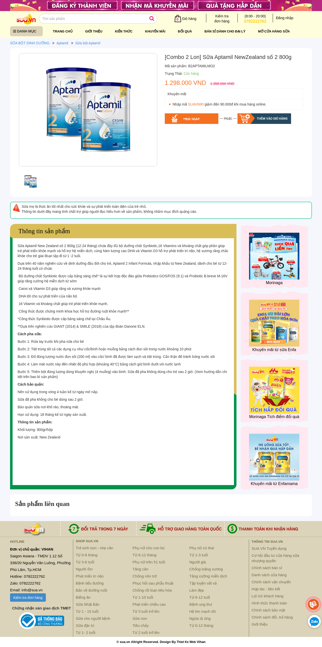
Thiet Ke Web (186, 642)
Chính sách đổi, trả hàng (272, 617)
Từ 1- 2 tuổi (85, 632)
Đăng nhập (284, 18)
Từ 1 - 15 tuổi (87, 611)
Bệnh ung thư (200, 604)
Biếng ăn (83, 597)
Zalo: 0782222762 (25, 583)
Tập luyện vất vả (203, 583)
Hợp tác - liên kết (266, 589)
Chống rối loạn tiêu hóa (152, 590)
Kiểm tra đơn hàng (28, 598)
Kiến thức (124, 31)
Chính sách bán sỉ (267, 568)
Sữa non (140, 618)
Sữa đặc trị (85, 625)
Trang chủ (63, 31)
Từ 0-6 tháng (87, 555)
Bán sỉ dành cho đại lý (225, 31)
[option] (88, 111)
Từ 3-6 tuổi (85, 562)
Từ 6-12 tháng (144, 555)
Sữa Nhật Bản (87, 604)
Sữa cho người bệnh (93, 618)
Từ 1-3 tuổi (198, 555)
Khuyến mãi (155, 31)
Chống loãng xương (206, 569)
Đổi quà (185, 31)
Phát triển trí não (90, 576)
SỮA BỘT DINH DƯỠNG (30, 43)
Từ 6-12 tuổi (199, 597)
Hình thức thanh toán (269, 603)
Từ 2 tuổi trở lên (146, 632)
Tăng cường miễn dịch (208, 576)
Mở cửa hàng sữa (274, 31)
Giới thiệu (93, 31)
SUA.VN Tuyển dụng (269, 548)
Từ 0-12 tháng (201, 625)
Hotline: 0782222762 (27, 576)
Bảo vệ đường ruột (91, 590)
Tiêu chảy (141, 625)
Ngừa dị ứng (200, 618)
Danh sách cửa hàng (269, 575)
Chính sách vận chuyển (271, 582)
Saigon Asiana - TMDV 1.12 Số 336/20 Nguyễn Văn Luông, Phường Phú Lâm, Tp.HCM (40, 563)
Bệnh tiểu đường (90, 583)
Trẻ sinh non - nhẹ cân (94, 548)
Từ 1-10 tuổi (143, 597)
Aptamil (62, 43)
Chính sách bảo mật (268, 610)
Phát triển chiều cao (149, 604)
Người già (197, 562)
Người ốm (84, 569)
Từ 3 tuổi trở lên (146, 611)
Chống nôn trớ (145, 576)
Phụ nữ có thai (201, 548)
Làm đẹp (196, 590)
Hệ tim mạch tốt (202, 611)
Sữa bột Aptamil (87, 43)
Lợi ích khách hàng (268, 596)
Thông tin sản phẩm (44, 231)
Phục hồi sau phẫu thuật (153, 583)
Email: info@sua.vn (26, 590)
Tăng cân (140, 569)
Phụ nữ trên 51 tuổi (149, 562)
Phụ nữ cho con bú (149, 548)
